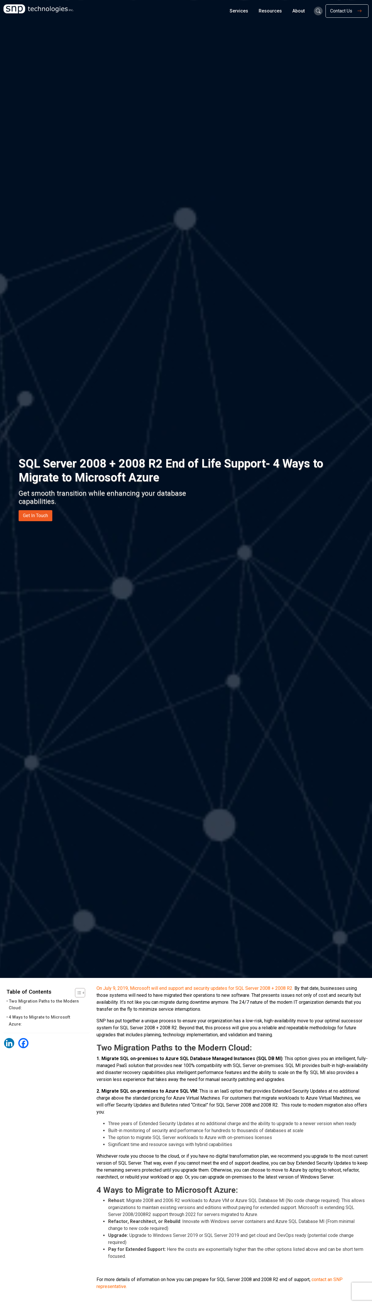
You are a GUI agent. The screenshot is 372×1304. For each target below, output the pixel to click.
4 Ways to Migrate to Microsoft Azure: (39, 1020)
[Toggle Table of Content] (77, 993)
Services (239, 11)
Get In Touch (35, 515)
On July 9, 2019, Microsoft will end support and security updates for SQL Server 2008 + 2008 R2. (194, 988)
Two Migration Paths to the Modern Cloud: (44, 1004)
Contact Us (347, 11)
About (298, 11)
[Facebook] (23, 1043)
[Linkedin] (9, 1043)
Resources (270, 11)
